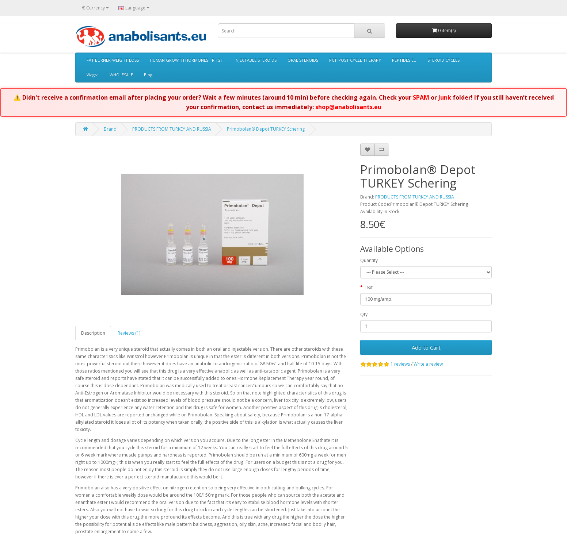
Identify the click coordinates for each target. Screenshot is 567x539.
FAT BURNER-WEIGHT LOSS (113, 60)
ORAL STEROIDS (303, 60)
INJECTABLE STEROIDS (256, 60)
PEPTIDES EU (404, 60)
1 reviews (400, 364)
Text (368, 287)
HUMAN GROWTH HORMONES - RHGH (187, 60)
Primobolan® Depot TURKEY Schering (266, 129)
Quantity (369, 260)
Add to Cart (426, 347)
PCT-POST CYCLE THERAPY (355, 60)
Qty (364, 314)
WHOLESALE (121, 74)
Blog (148, 74)
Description (93, 333)
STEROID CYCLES (443, 60)
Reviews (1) (129, 333)
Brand (110, 129)
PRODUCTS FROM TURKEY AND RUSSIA (171, 129)
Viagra (93, 74)
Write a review (428, 364)
